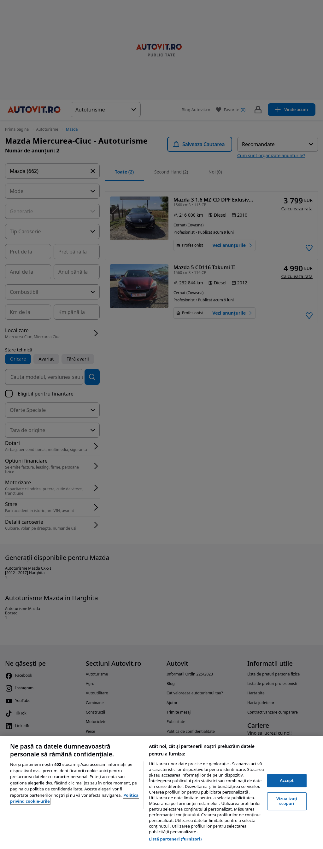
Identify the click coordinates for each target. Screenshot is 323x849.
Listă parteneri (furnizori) (175, 839)
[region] (161, 792)
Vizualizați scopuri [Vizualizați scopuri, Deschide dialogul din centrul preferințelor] (286, 801)
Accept (287, 780)
